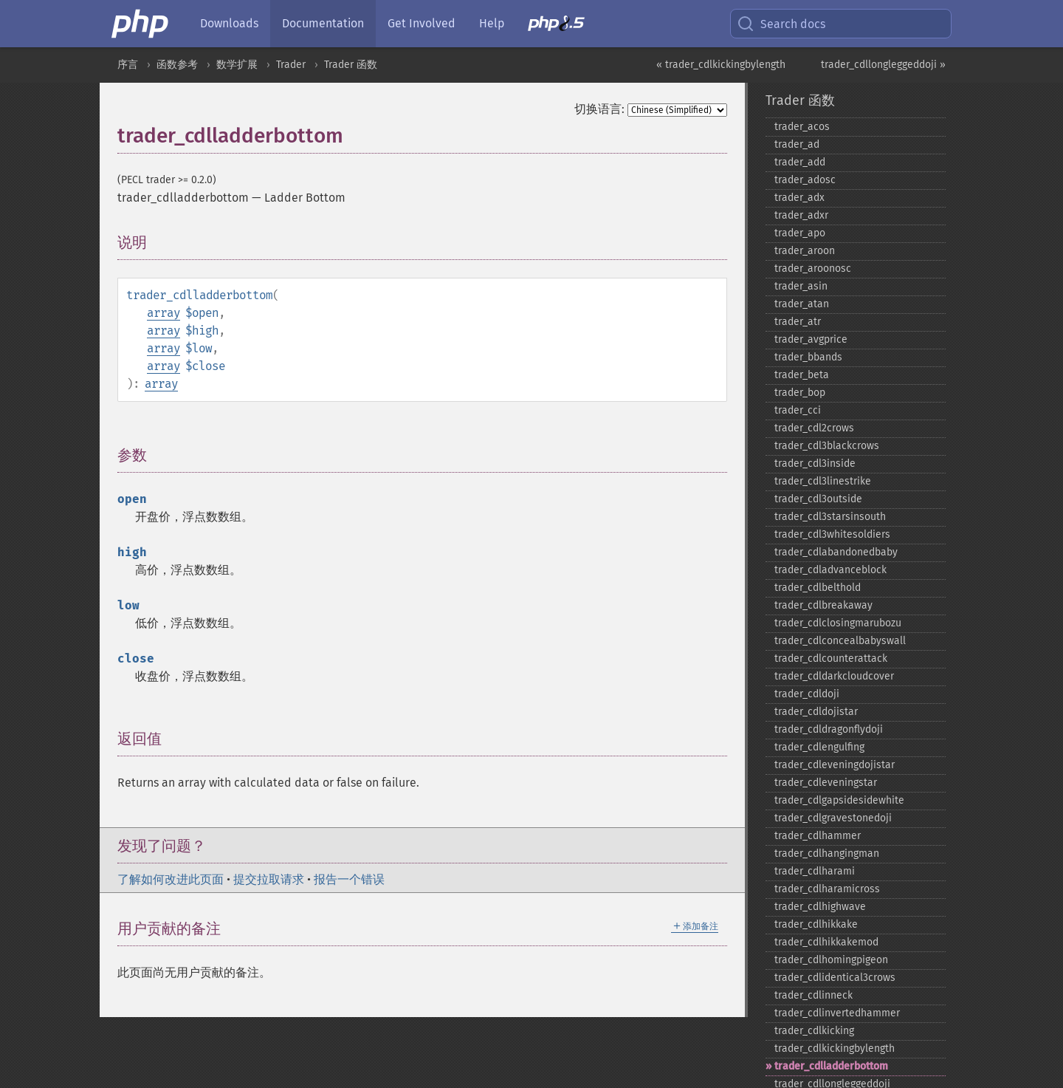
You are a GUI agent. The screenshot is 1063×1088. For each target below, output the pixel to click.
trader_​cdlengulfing (819, 747)
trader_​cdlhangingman (826, 853)
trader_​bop (799, 392)
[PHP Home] (141, 23)
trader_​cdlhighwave (820, 906)
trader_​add (799, 162)
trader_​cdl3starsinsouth (830, 516)
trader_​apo (799, 233)
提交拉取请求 (268, 879)
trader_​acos (802, 126)
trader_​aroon (804, 250)
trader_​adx (799, 197)
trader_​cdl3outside (818, 499)
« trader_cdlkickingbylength (720, 64)
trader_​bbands (808, 357)
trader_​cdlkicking (814, 1030)
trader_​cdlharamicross (827, 889)
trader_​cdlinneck (813, 995)
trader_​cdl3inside (815, 463)
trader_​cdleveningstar (825, 782)
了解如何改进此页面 (170, 879)
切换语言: (599, 109)
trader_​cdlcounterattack (830, 658)
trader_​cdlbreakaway (823, 605)
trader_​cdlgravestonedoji (833, 818)
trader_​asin (801, 286)
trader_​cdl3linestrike (822, 481)
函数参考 (177, 64)
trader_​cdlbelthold (817, 587)
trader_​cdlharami (814, 871)
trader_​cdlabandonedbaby (836, 552)
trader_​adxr (801, 215)
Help (491, 23)
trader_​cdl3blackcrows (826, 445)
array (163, 313)
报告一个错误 (349, 879)
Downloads (229, 23)
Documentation (323, 23)
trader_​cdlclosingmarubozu (837, 623)
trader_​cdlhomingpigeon (831, 960)
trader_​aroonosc (812, 268)
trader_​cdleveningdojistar (834, 765)
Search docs (781, 23)
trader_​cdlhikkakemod (826, 942)
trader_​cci (797, 410)
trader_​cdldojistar (816, 711)
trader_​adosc (805, 180)
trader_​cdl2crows (814, 428)
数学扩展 (237, 64)
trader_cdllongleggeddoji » (883, 64)
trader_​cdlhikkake (816, 924)
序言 (127, 64)
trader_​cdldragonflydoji (828, 729)
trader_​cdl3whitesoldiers (832, 534)
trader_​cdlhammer (817, 835)
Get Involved (421, 23)
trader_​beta (801, 375)
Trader (291, 64)
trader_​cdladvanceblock (830, 570)
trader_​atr (797, 321)
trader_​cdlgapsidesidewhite (839, 800)
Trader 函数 (350, 64)
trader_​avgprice (810, 339)
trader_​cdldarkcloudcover (834, 676)
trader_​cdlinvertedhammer (837, 1013)
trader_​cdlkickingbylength (834, 1048)
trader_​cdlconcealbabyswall (840, 640)
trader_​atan (801, 304)
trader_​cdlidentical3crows (834, 977)
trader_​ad (796, 144)
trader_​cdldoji (806, 694)
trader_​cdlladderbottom (831, 1066)
